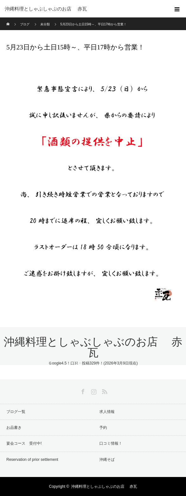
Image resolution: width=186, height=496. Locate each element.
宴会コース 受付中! (24, 443)
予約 (103, 427)
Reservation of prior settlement (32, 459)
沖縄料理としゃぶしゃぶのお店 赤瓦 (93, 347)
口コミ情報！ (110, 443)
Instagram (93, 390)
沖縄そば (107, 459)
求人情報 (107, 411)
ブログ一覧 (15, 411)
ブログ (25, 24)
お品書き (14, 427)
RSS (104, 390)
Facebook (82, 390)
